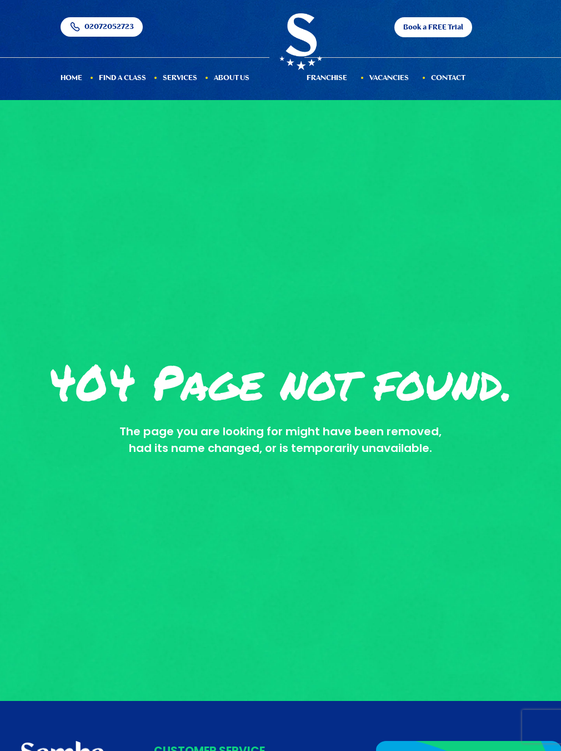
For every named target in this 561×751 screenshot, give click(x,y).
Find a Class (122, 78)
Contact (448, 78)
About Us (231, 78)
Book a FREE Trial (433, 27)
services (180, 78)
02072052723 (101, 27)
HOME (71, 78)
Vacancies (389, 78)
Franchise (327, 78)
